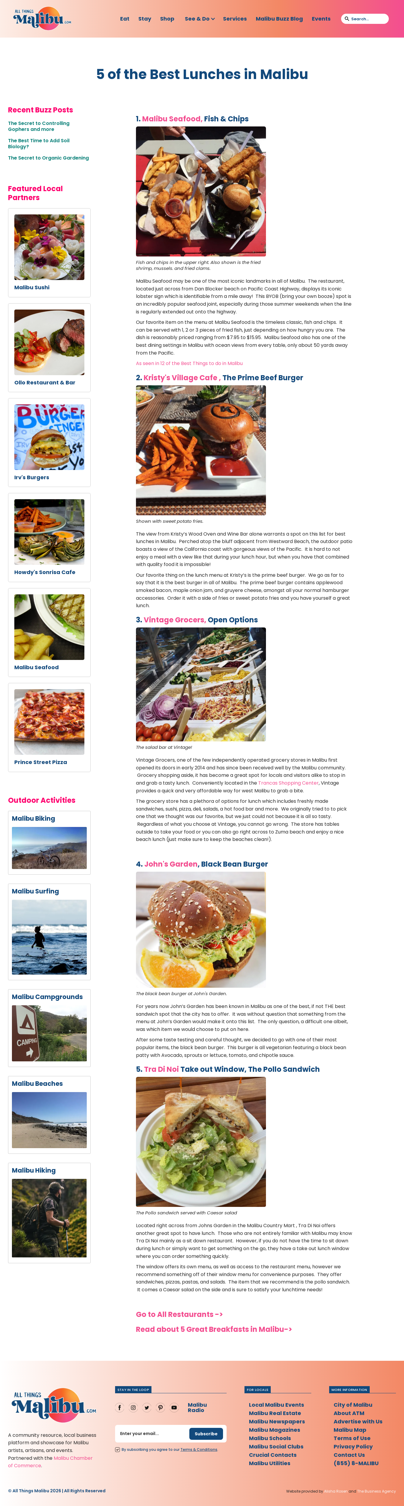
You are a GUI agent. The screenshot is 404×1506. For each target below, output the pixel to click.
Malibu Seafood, (172, 119)
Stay (144, 18)
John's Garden (171, 864)
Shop (167, 18)
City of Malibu (353, 1404)
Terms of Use (352, 1438)
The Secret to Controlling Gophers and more (38, 126)
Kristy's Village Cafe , (182, 378)
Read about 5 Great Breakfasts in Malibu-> (214, 1329)
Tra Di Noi (161, 1069)
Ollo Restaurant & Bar (44, 382)
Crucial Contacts (273, 1455)
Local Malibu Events (276, 1404)
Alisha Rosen (336, 1491)
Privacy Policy (353, 1446)
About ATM (349, 1413)
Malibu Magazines (274, 1430)
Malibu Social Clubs (276, 1446)
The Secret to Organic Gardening (48, 157)
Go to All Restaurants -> (179, 1314)
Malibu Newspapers (277, 1421)
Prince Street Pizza (40, 762)
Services (235, 18)
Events (321, 18)
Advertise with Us (358, 1421)
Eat (124, 18)
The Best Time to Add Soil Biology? (38, 143)
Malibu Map (350, 1430)
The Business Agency (376, 1491)
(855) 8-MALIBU (356, 1463)
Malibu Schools (270, 1438)
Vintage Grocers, (175, 620)
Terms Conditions (198, 1449)
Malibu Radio (197, 1407)
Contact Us (349, 1455)
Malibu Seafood (36, 667)
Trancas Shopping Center (288, 783)
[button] (200, 19)
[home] (42, 18)
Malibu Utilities (269, 1463)
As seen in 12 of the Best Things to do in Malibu (189, 363)
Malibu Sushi (31, 287)
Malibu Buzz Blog (279, 18)
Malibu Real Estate (275, 1413)
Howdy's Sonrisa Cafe (44, 572)
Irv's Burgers (31, 477)
